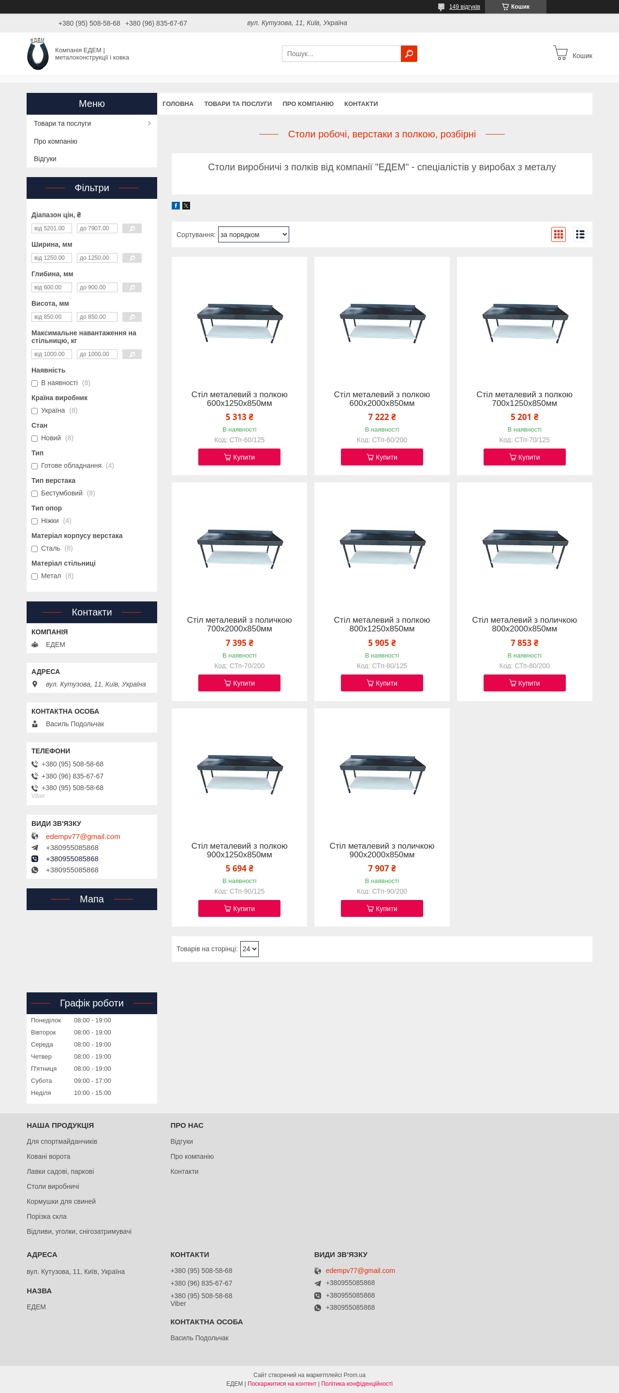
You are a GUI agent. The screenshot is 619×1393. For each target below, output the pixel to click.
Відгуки (45, 159)
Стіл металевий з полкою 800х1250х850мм (382, 624)
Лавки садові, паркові (60, 1171)
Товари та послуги (238, 103)
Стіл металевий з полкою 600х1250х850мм (240, 399)
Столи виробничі (53, 1186)
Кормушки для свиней (61, 1201)
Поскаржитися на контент (282, 1383)
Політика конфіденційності (357, 1383)
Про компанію (308, 103)
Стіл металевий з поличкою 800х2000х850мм (524, 624)
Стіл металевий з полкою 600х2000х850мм (382, 399)
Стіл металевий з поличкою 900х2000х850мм (381, 850)
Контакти (361, 103)
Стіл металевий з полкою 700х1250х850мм (524, 399)
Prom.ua (355, 1375)
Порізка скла (47, 1216)
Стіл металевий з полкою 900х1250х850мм (240, 850)
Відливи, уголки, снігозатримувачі (79, 1231)
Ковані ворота (48, 1156)
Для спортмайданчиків (62, 1141)
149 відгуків (464, 6)
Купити (244, 457)
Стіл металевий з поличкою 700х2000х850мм (239, 624)
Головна (177, 103)
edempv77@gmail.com (83, 836)
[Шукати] (409, 53)
